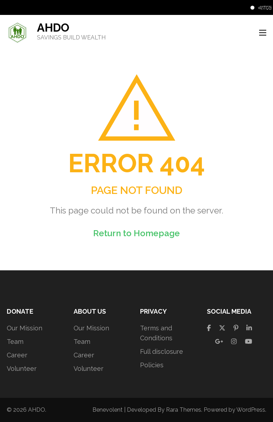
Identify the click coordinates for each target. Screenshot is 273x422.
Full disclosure (161, 351)
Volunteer (22, 368)
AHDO (53, 27)
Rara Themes (183, 409)
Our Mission (24, 328)
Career (17, 355)
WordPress (250, 409)
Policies (152, 365)
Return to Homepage (136, 233)
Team (15, 341)
